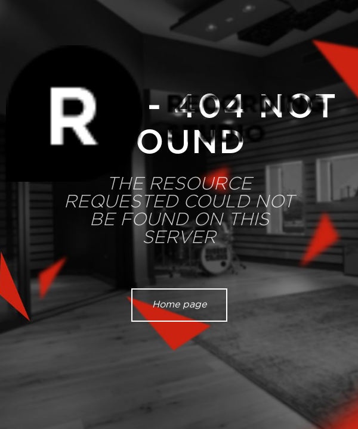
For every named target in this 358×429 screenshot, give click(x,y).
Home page (179, 304)
